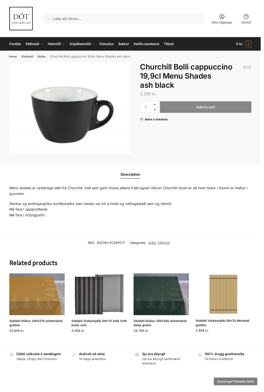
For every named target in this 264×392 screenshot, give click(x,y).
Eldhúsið (27, 56)
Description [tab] (130, 174)
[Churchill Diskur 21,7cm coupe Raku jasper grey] (249, 67)
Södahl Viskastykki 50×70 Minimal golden (222, 323)
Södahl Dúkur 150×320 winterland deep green (160, 323)
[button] (243, 44)
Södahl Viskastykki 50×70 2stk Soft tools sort (98, 323)
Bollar (42, 56)
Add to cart (205, 107)
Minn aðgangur (222, 19)
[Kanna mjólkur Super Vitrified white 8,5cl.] (245, 67)
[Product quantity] (145, 107)
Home (13, 56)
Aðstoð (246, 19)
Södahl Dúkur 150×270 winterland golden (35, 323)
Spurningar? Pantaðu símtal (235, 381)
